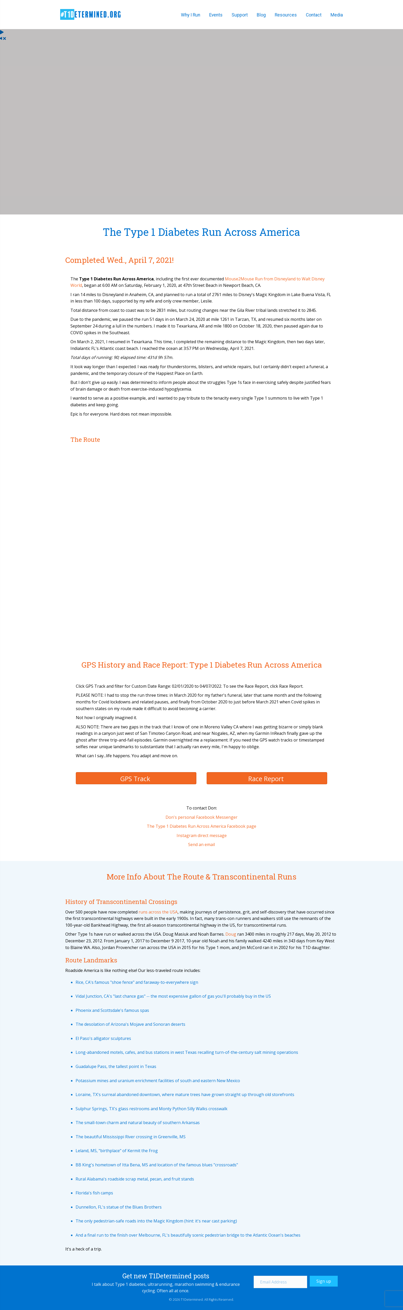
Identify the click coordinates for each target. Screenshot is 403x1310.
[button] (324, 1281)
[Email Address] (280, 1282)
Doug (230, 934)
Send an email (201, 844)
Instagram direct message (202, 835)
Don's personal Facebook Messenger (201, 817)
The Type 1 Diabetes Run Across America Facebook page (201, 826)
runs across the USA (158, 912)
